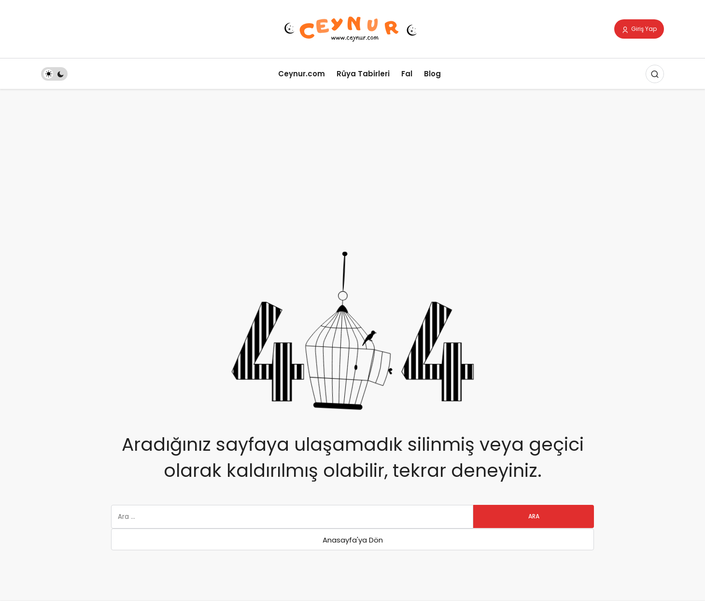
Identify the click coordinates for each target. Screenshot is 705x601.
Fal (406, 74)
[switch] (54, 74)
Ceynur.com (301, 74)
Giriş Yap (639, 29)
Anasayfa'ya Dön (353, 540)
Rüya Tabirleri (363, 74)
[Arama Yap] (655, 74)
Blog (432, 74)
